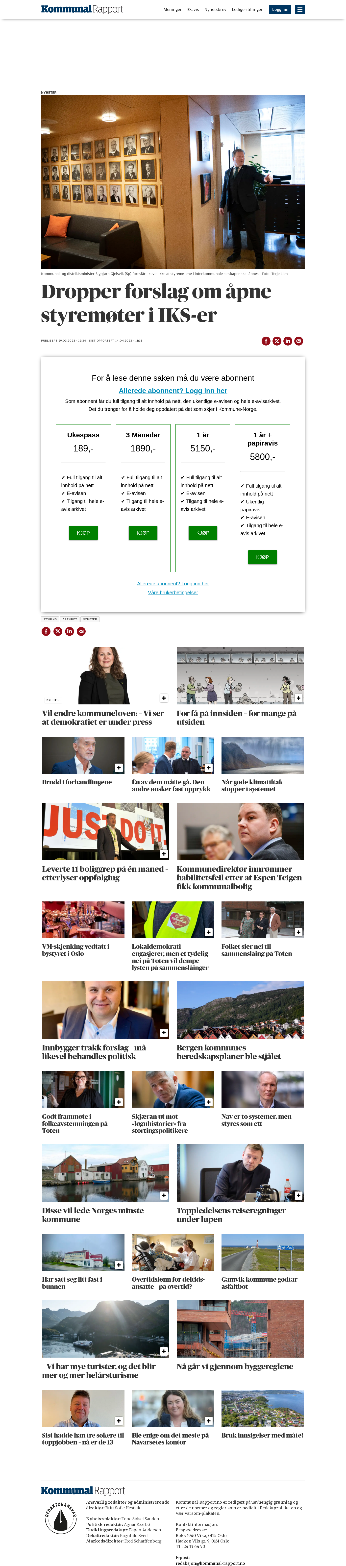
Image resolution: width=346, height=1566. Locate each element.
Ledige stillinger (247, 9)
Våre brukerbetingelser (173, 592)
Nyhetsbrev (215, 9)
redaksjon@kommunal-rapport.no (210, 1563)
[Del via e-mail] (298, 340)
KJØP (83, 533)
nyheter (90, 619)
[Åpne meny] (300, 9)
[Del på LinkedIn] (287, 340)
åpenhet (70, 619)
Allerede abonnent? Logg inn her (173, 391)
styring (50, 619)
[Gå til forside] (82, 9)
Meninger (173, 9)
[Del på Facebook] (265, 340)
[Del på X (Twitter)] (276, 340)
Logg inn (280, 10)
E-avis (193, 9)
